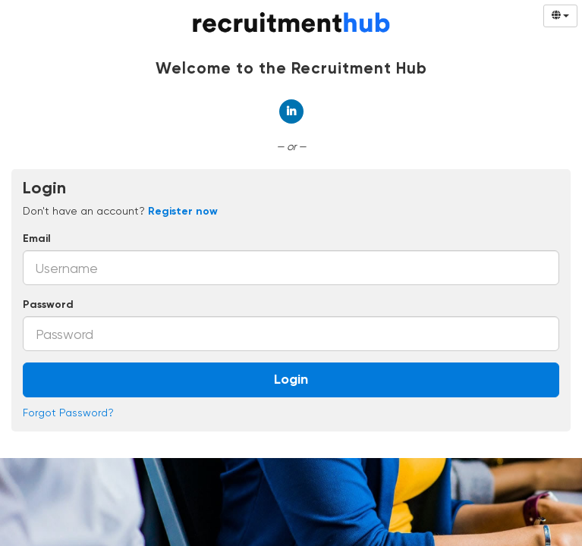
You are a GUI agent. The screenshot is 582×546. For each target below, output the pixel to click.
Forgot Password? (68, 412)
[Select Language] (560, 16)
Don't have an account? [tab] (120, 211)
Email (37, 239)
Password (48, 305)
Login (291, 380)
